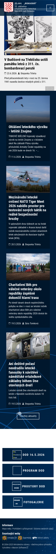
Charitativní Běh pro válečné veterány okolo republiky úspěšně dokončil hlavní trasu (25, 291)
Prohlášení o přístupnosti (22, 528)
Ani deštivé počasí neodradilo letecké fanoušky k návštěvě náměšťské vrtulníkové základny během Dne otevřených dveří (25, 374)
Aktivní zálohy (40, 538)
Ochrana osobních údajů (43, 528)
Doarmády (24, 538)
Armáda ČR (9, 538)
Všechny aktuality (28, 416)
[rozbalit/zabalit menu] (50, 8)
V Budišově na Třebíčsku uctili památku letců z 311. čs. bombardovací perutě (26, 64)
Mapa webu (6, 528)
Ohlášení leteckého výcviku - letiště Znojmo (28, 129)
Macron (19, 547)
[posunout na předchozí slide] (47, 88)
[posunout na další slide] (52, 88)
